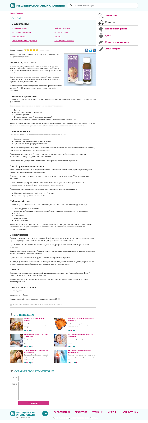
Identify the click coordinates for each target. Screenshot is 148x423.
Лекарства (81, 415)
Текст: (14, 384)
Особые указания (61, 32)
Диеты (112, 415)
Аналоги (57, 37)
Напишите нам (129, 415)
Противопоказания (19, 37)
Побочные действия (62, 28)
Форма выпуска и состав (21, 28)
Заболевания (62, 415)
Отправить (33, 406)
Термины (97, 415)
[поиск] (103, 5)
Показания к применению (21, 32)
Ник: (15, 378)
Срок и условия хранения (64, 41)
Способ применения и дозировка (24, 41)
